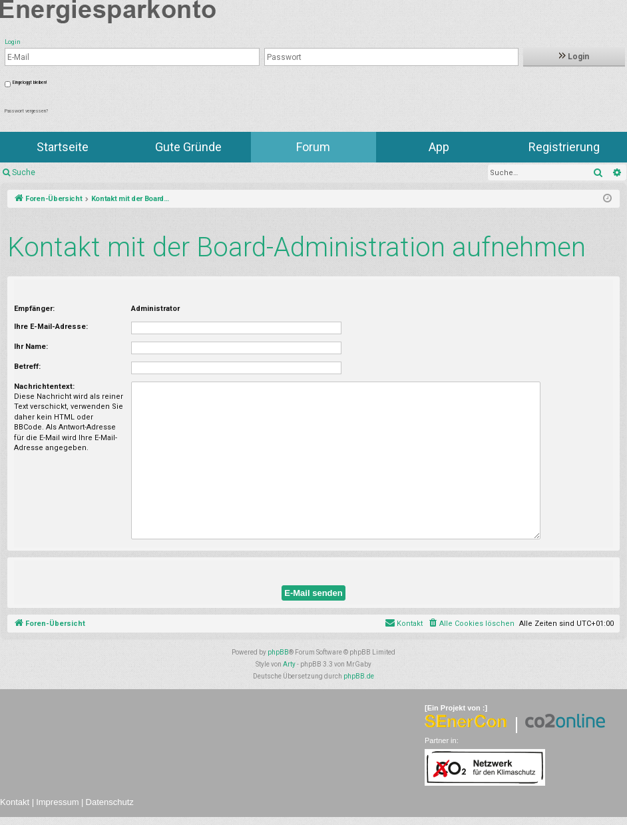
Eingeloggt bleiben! (30, 82)
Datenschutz (110, 802)
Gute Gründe (188, 147)
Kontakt (14, 802)
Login (574, 56)
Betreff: (27, 366)
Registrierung (564, 147)
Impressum (57, 802)
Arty (289, 664)
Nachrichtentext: (44, 386)
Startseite (63, 147)
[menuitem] (471, 624)
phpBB (278, 652)
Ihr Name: (31, 346)
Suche (23, 172)
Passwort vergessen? (26, 111)
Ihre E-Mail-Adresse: (51, 326)
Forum (313, 147)
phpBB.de (358, 676)
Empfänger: (34, 308)
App (439, 147)
